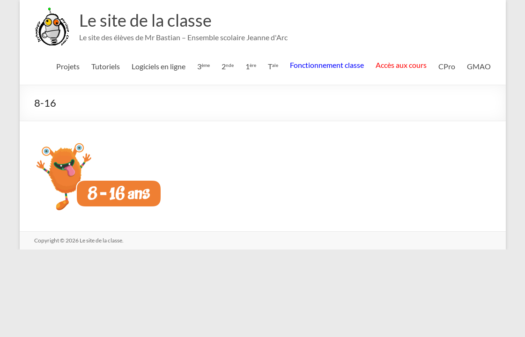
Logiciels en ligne (158, 66)
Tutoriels (105, 66)
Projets (68, 66)
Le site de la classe (145, 20)
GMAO (479, 66)
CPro (446, 66)
